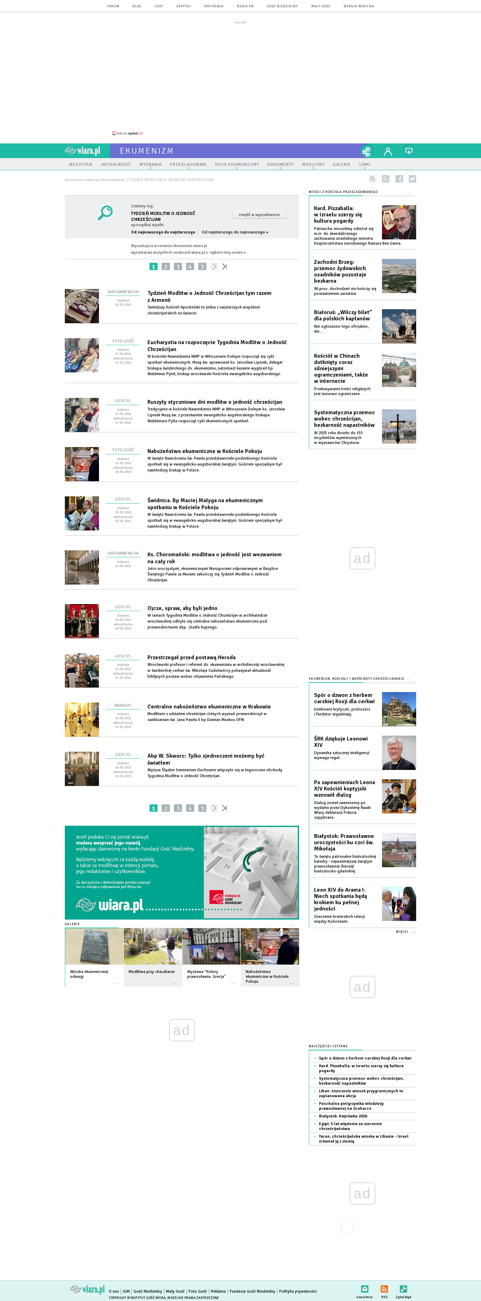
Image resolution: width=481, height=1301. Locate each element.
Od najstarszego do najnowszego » (235, 232)
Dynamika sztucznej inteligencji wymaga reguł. (341, 755)
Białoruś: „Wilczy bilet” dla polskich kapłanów (343, 315)
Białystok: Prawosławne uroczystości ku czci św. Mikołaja (344, 842)
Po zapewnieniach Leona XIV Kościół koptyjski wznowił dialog (344, 788)
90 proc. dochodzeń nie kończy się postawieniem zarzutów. (345, 291)
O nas (114, 1291)
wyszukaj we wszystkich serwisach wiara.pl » (169, 252)
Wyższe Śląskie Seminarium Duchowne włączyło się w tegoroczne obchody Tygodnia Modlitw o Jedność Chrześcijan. (214, 773)
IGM (126, 1291)
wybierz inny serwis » (228, 252)
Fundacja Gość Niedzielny (252, 1291)
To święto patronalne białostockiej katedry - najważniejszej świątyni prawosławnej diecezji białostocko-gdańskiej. (345, 864)
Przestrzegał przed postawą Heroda (191, 657)
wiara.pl (87, 150)
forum (113, 6)
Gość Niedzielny (282, 6)
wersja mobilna (359, 6)
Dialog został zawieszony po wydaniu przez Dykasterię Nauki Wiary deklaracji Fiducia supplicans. (342, 810)
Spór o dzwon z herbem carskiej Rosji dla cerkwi (344, 698)
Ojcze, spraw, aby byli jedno (182, 608)
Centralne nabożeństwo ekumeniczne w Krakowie (209, 706)
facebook (399, 179)
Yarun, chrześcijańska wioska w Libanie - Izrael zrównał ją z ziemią (364, 1139)
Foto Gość (198, 1291)
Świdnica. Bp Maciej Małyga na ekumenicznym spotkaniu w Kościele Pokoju (205, 504)
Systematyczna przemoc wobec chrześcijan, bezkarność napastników (344, 418)
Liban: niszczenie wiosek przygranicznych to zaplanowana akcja (361, 1093)
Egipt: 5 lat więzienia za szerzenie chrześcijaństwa (350, 1126)
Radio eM (245, 6)
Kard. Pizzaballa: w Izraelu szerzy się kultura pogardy (338, 214)
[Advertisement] (240, 78)
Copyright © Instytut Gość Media (137, 1298)
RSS (384, 1287)
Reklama (218, 1291)
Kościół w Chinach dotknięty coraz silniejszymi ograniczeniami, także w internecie (341, 368)
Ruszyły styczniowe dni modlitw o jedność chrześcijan (214, 402)
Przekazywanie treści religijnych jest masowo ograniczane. (342, 391)
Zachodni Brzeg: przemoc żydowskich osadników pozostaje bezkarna (340, 271)
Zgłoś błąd (403, 1287)
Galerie (72, 924)
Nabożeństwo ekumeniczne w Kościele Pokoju (204, 451)
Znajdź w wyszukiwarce (259, 214)
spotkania (214, 6)
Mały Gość (320, 6)
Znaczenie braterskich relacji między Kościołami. (339, 919)
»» (226, 266)
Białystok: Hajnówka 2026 (343, 1116)
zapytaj (183, 6)
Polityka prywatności (298, 1291)
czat (159, 6)
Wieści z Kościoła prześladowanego (343, 192)
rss (385, 179)
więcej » (116, 980)
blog (137, 6)
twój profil (388, 150)
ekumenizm (147, 151)
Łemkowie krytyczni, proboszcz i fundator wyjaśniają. (342, 712)
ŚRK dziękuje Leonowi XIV (341, 742)
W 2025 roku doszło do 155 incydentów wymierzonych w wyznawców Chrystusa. (338, 437)
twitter (412, 179)
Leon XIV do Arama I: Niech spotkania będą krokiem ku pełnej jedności (340, 899)
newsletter (364, 1287)
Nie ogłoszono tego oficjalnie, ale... (341, 329)
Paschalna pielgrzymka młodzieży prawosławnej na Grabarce (351, 1106)
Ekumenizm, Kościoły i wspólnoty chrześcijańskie (356, 679)
